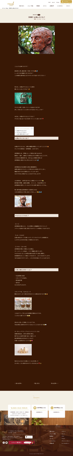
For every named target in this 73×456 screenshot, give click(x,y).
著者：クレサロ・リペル (39, 19)
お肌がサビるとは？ (21, 130)
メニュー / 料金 (30, 5)
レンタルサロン (60, 5)
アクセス (57, 2)
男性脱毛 (38, 5)
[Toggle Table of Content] (31, 128)
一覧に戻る (36, 383)
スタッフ (53, 2)
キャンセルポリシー (65, 443)
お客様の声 (52, 5)
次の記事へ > (54, 383)
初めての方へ (21, 5)
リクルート (68, 5)
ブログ (49, 2)
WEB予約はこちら (67, 1)
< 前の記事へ (18, 383)
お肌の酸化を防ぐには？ (23, 134)
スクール (44, 5)
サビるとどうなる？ (22, 132)
